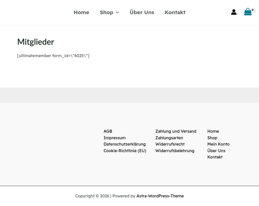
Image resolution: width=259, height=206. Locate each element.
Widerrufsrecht (170, 144)
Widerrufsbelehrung (175, 150)
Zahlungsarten (169, 137)
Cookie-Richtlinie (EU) (124, 150)
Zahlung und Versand (176, 131)
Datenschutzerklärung (124, 144)
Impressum (114, 137)
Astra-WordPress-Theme (160, 195)
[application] (116, 12)
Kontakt (175, 12)
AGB (107, 131)
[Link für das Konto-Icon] (234, 12)
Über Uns (142, 12)
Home (81, 12)
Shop (109, 12)
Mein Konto (218, 144)
